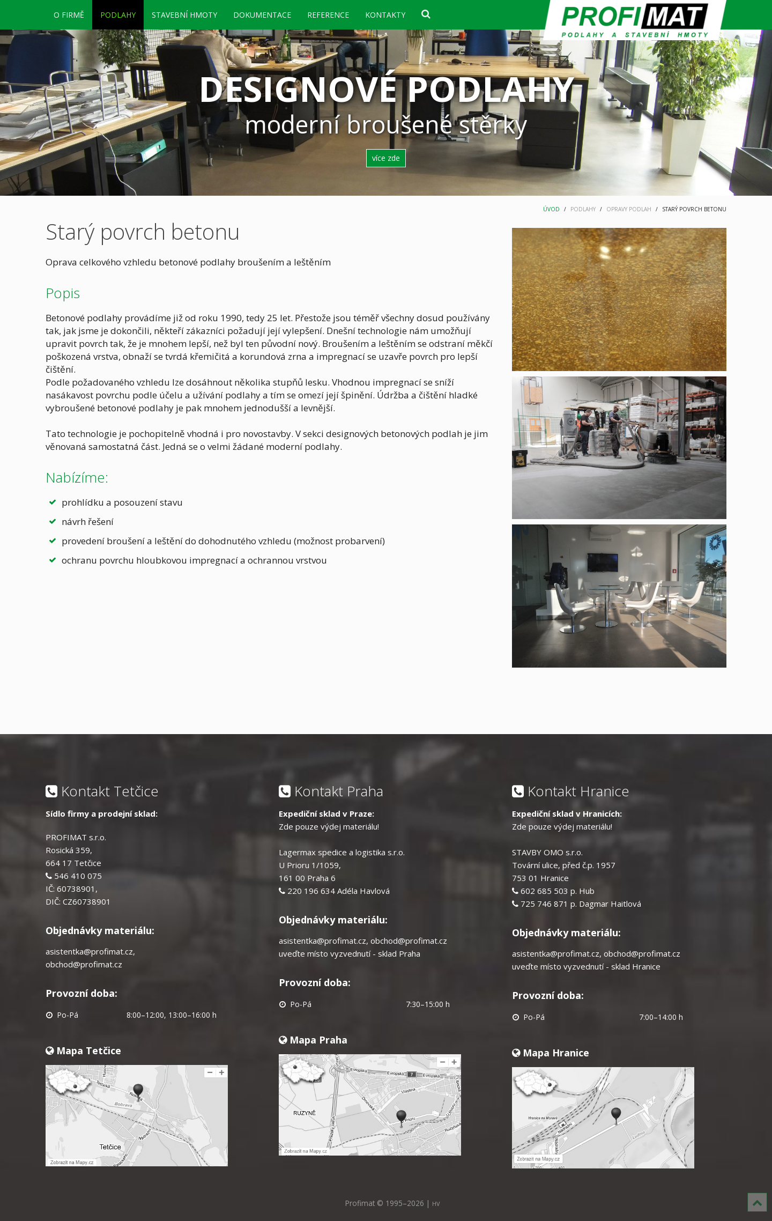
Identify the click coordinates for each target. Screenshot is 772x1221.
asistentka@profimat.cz (89, 951)
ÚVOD (551, 209)
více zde (386, 158)
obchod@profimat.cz (84, 964)
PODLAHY (118, 15)
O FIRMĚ (69, 15)
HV (436, 1204)
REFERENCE (328, 15)
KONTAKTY (385, 15)
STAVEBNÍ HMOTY (184, 15)
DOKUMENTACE (262, 15)
